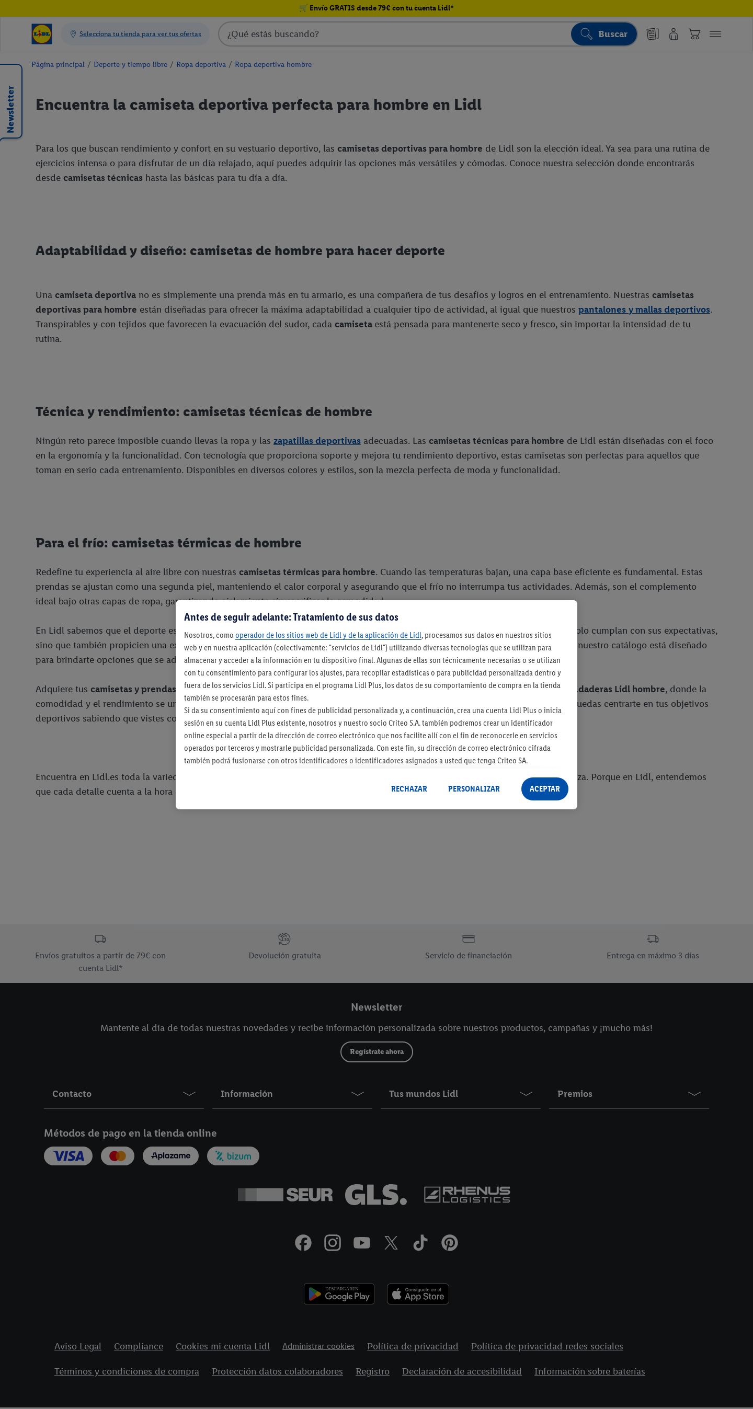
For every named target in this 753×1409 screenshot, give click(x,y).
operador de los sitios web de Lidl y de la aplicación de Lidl (328, 635)
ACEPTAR (545, 789)
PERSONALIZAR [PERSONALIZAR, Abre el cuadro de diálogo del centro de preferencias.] (474, 789)
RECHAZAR (409, 789)
